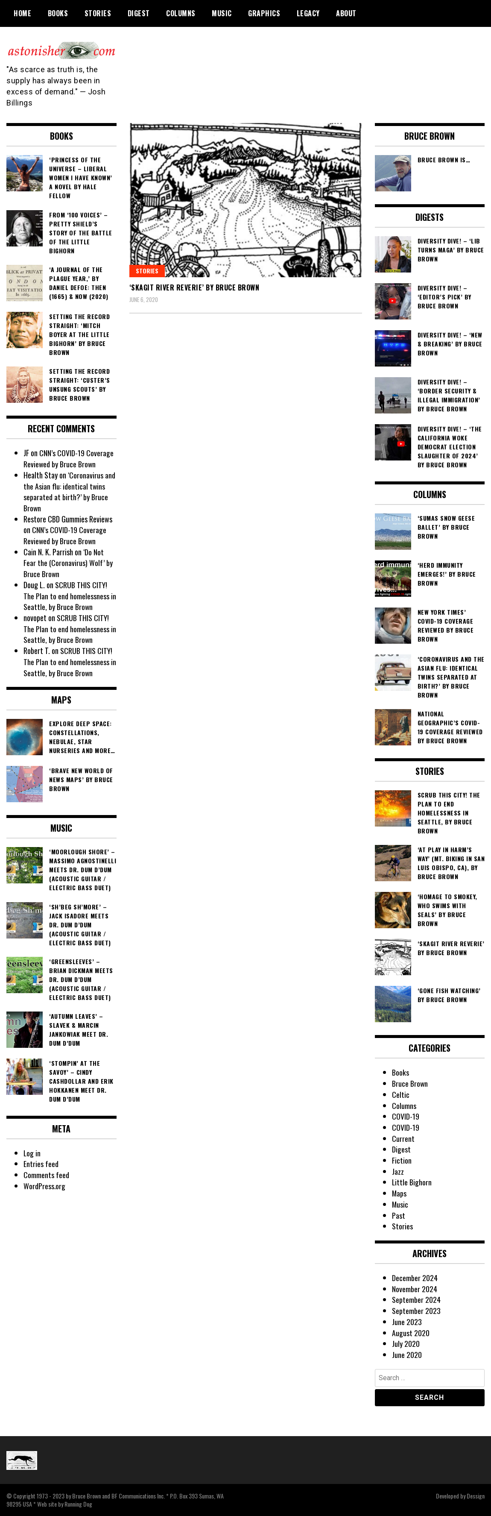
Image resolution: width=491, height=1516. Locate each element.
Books (58, 13)
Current (403, 1138)
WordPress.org (44, 1185)
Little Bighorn (412, 1182)
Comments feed (46, 1174)
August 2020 (411, 1332)
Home (22, 13)
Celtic (400, 1094)
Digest (139, 13)
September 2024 (416, 1299)
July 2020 (406, 1343)
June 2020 (407, 1354)
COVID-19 (405, 1116)
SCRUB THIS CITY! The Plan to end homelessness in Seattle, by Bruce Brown (69, 595)
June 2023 (407, 1321)
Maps (399, 1193)
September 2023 (416, 1310)
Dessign (476, 1495)
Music (222, 13)
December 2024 (415, 1277)
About (346, 13)
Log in (32, 1152)
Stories (98, 13)
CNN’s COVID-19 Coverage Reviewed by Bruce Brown (68, 458)
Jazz (398, 1171)
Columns (181, 13)
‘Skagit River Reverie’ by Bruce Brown (194, 287)
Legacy (308, 13)
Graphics (264, 13)
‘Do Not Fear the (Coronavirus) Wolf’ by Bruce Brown (67, 562)
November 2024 (414, 1288)
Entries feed (40, 1163)
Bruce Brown (410, 1083)
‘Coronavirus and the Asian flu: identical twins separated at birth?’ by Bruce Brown (69, 491)
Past (398, 1215)
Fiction (402, 1160)
